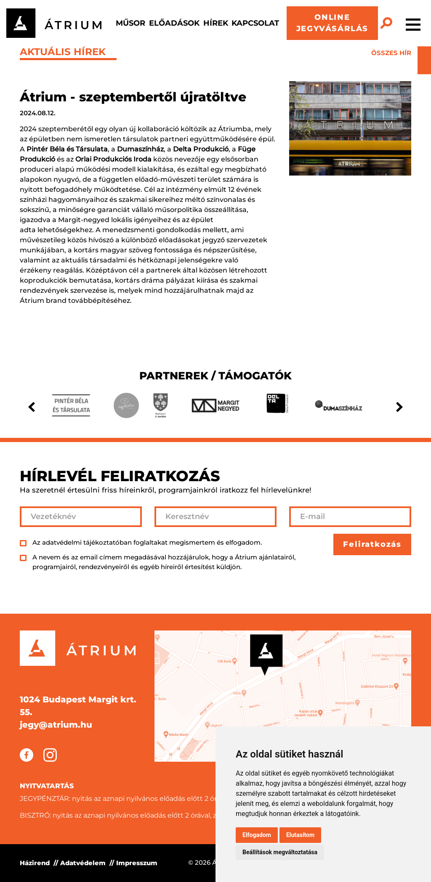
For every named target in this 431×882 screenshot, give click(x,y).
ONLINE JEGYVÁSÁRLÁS (332, 23)
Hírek (215, 23)
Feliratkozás (372, 544)
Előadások (174, 23)
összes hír (391, 53)
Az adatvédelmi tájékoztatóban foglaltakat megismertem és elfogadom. (147, 542)
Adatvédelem (83, 863)
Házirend (35, 863)
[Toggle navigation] (413, 23)
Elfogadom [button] (256, 835)
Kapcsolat (255, 23)
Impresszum (136, 863)
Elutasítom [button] (300, 835)
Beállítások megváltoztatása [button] (279, 852)
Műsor (130, 23)
